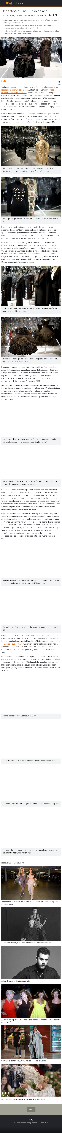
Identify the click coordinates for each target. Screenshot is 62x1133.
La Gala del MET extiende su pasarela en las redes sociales (28, 31)
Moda (31, 1109)
